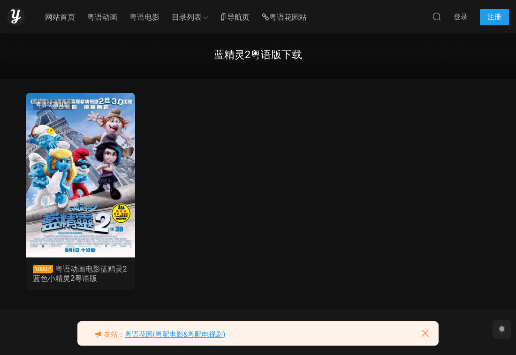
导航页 (235, 18)
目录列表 (187, 17)
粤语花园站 (284, 18)
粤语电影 (144, 17)
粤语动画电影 (52, 104)
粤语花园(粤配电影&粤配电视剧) (175, 334)
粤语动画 (102, 17)
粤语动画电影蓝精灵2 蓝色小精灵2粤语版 (80, 273)
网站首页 (60, 17)
